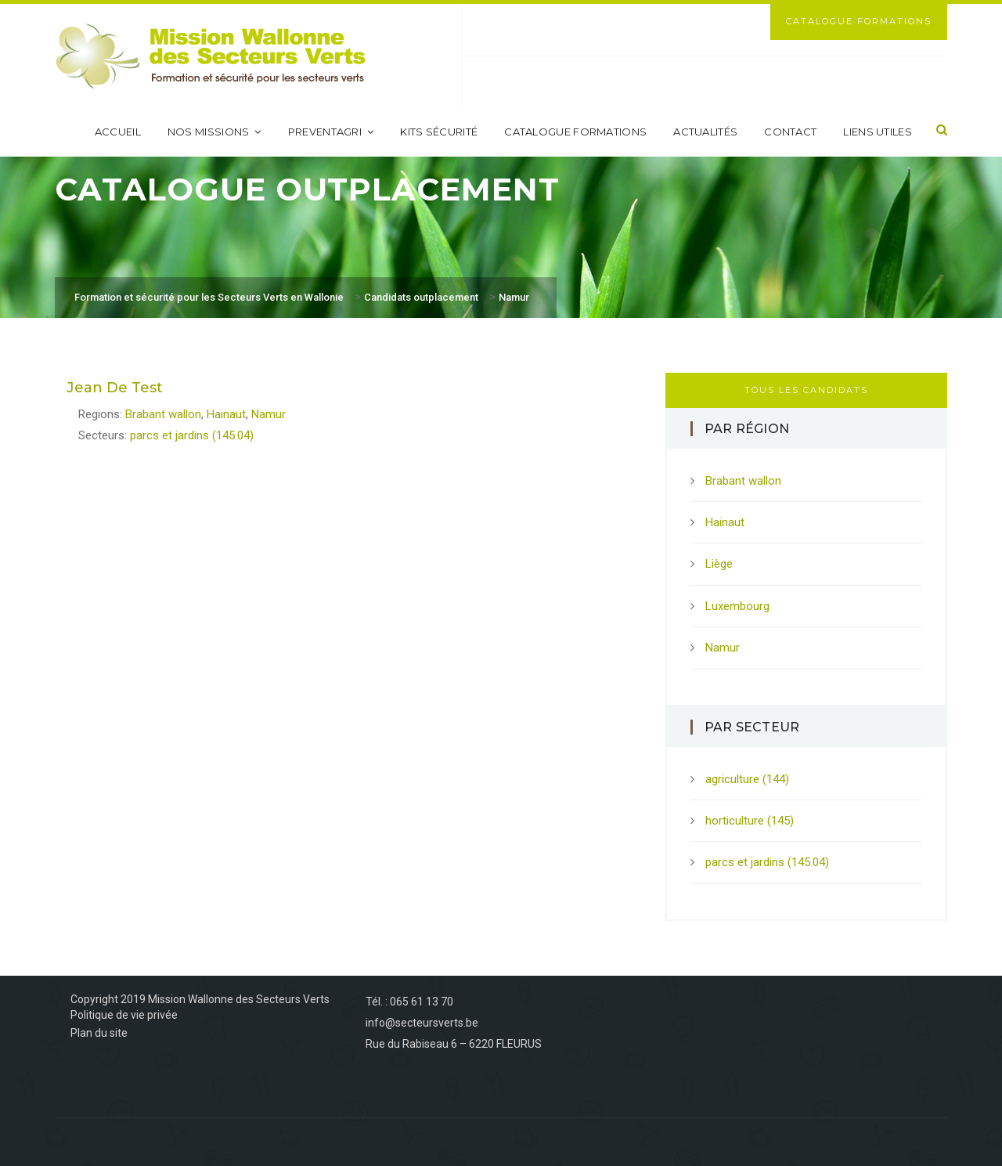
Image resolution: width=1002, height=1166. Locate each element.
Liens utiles (877, 131)
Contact (790, 131)
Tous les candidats (806, 389)
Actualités (705, 131)
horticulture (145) (749, 821)
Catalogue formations (575, 131)
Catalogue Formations (859, 21)
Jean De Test (115, 387)
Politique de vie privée (124, 1015)
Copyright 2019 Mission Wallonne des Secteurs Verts (200, 999)
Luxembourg (737, 606)
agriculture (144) (747, 779)
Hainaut (226, 414)
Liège (719, 564)
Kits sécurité (439, 131)
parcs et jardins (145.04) (192, 435)
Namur (268, 414)
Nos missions (214, 131)
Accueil (118, 131)
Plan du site (99, 1033)
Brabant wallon (163, 414)
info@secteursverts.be (422, 1022)
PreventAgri (331, 131)
